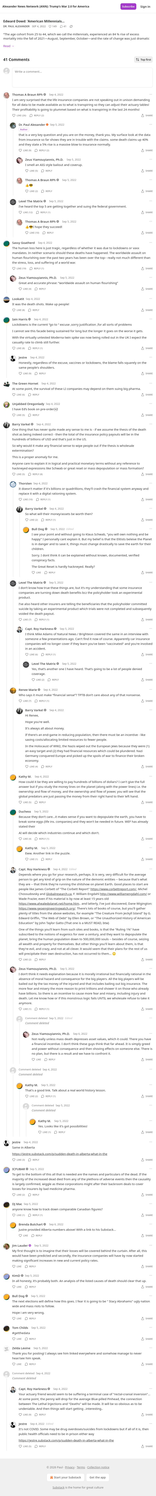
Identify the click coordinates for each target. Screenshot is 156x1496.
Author (24, 129)
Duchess (25, 811)
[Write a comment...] (82, 77)
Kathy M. (25, 776)
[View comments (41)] (63, 26)
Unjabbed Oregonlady (28, 404)
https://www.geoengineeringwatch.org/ (47, 908)
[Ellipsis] (150, 94)
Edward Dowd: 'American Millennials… (34, 21)
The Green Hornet (25, 383)
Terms (81, 1467)
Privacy (70, 1467)
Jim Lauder (20, 1245)
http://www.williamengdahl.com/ (123, 894)
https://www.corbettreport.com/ (113, 889)
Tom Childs (20, 1328)
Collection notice (98, 1467)
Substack (59, 1487)
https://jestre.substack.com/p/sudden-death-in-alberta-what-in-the (59, 1154)
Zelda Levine (21, 1348)
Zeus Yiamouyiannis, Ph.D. (44, 159)
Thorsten (25, 483)
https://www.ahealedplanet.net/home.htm (49, 903)
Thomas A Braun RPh (27, 94)
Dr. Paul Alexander (16, 26)
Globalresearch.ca (59, 894)
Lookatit (18, 299)
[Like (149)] (52, 26)
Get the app (98, 1477)
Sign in (145, 6)
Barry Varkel (21, 424)
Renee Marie (28, 690)
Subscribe (128, 6)
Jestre (23, 357)
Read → (8, 46)
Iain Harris (19, 319)
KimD (16, 1276)
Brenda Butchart (31, 1224)
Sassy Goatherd (23, 243)
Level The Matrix (31, 201)
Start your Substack (65, 1477)
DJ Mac (17, 1204)
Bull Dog (38, 529)
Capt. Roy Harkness (39, 629)
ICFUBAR (18, 1169)
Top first (143, 59)
